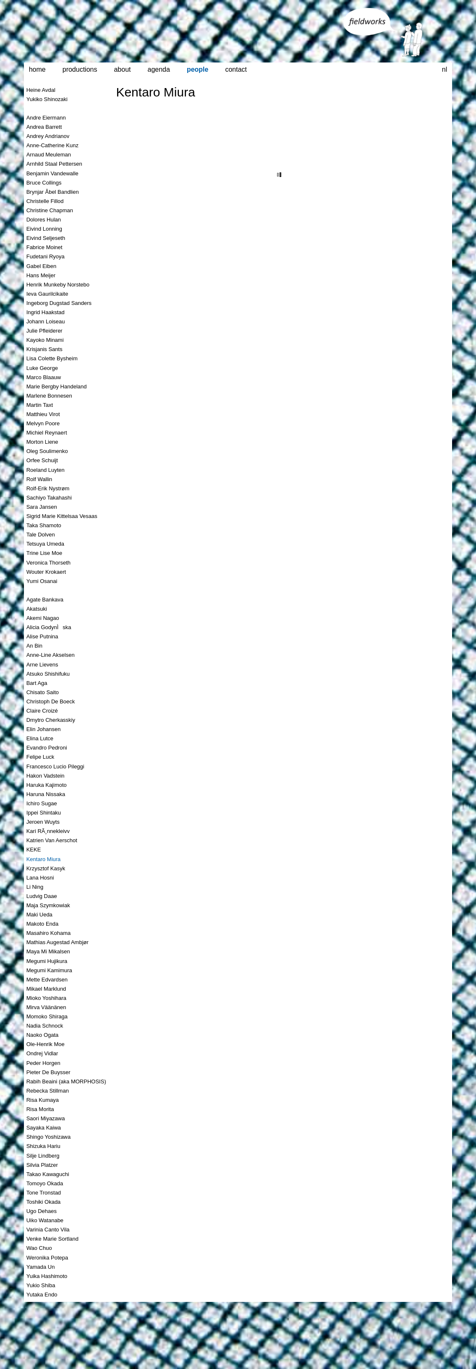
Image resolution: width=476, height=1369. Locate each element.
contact (236, 69)
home (37, 69)
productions (80, 69)
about (122, 69)
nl (444, 69)
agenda (159, 69)
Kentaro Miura (155, 92)
